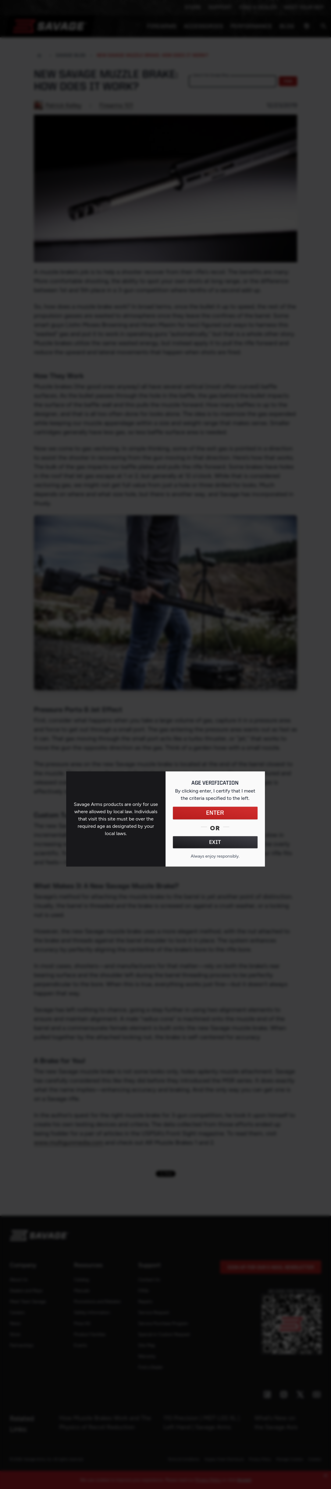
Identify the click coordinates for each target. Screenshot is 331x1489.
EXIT (215, 842)
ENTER (215, 813)
